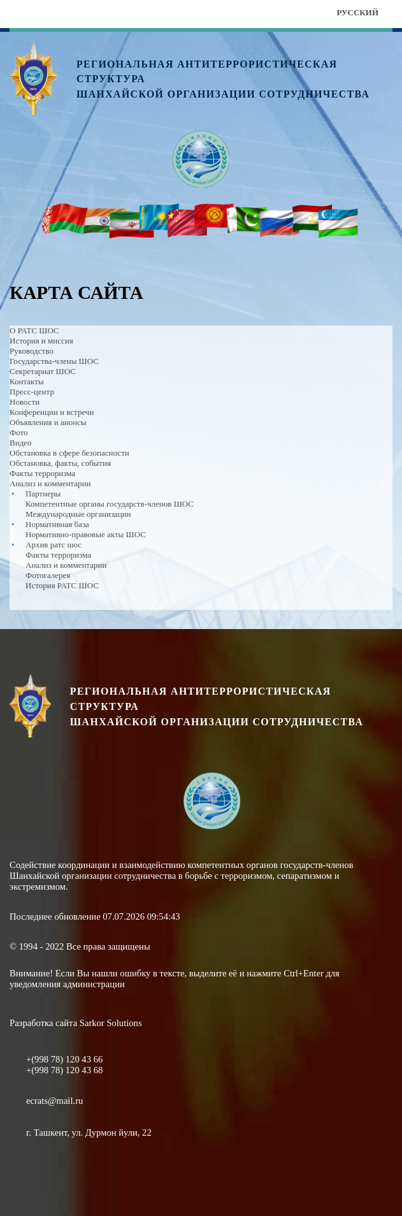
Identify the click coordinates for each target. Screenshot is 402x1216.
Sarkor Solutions (111, 1023)
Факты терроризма (42, 473)
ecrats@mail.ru (54, 1101)
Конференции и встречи (52, 412)
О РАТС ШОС (34, 330)
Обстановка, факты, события (60, 463)
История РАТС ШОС (62, 585)
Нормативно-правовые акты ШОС (85, 534)
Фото (19, 432)
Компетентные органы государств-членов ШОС (109, 504)
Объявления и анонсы (48, 422)
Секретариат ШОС (43, 371)
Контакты (27, 381)
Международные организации (78, 514)
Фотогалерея (47, 575)
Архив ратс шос (53, 544)
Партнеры (43, 493)
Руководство (32, 351)
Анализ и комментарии (50, 483)
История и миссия (41, 340)
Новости (24, 402)
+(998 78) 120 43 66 (64, 1059)
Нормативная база (57, 524)
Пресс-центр (32, 391)
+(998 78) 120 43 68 (64, 1070)
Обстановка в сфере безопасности (69, 453)
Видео (21, 442)
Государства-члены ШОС (54, 361)
